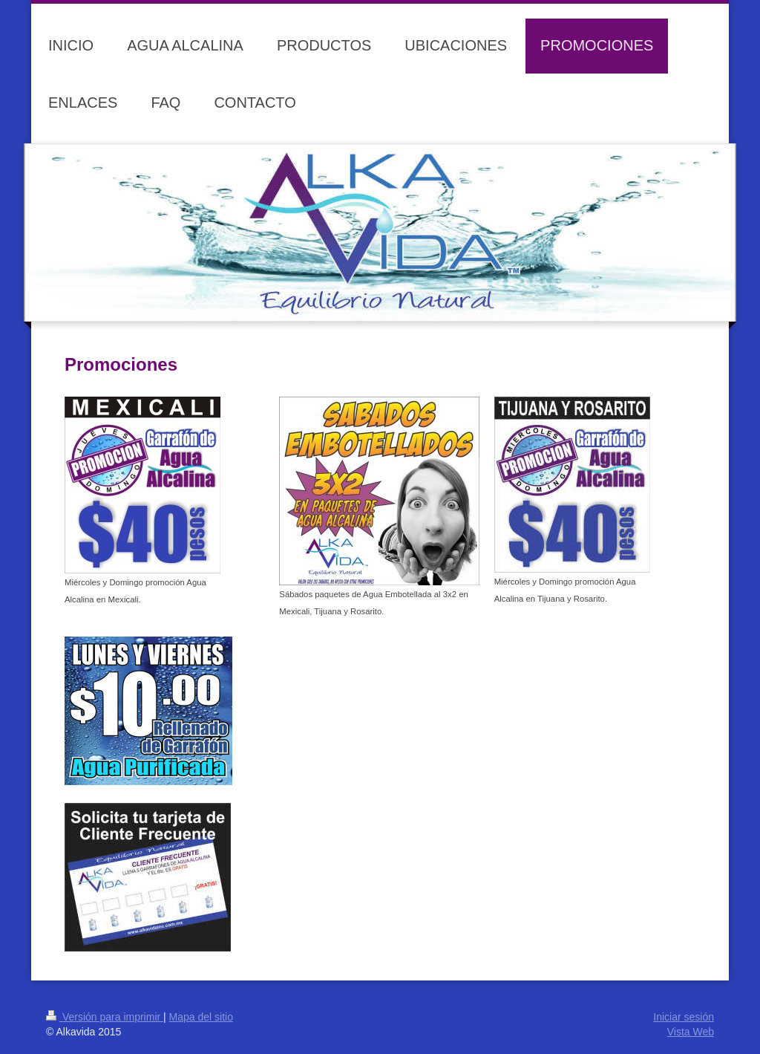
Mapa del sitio (201, 1017)
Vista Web (690, 1032)
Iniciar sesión (683, 1017)
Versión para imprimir (104, 1017)
